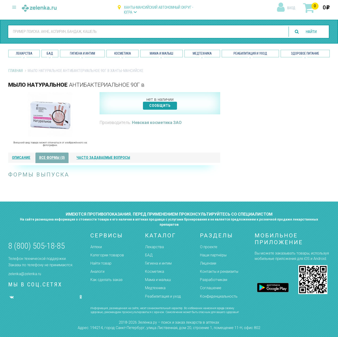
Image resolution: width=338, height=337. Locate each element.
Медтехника (202, 53)
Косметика (122, 53)
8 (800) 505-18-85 (36, 246)
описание (21, 157)
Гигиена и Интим (82, 53)
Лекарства (24, 53)
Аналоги (97, 271)
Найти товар (100, 263)
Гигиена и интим (158, 263)
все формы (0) (52, 157)
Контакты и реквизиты (219, 271)
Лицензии (208, 263)
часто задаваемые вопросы (103, 157)
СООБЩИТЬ (160, 105)
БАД (50, 53)
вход (291, 8)
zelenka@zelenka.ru (24, 274)
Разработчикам (213, 279)
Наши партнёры (213, 255)
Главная (15, 70)
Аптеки (96, 247)
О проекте (208, 247)
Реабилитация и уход (250, 53)
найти (310, 32)
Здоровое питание (305, 53)
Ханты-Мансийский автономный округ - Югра (158, 10)
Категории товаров (107, 255)
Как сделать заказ (106, 279)
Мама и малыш (161, 53)
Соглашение (210, 288)
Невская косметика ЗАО (157, 122)
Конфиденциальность (219, 296)
